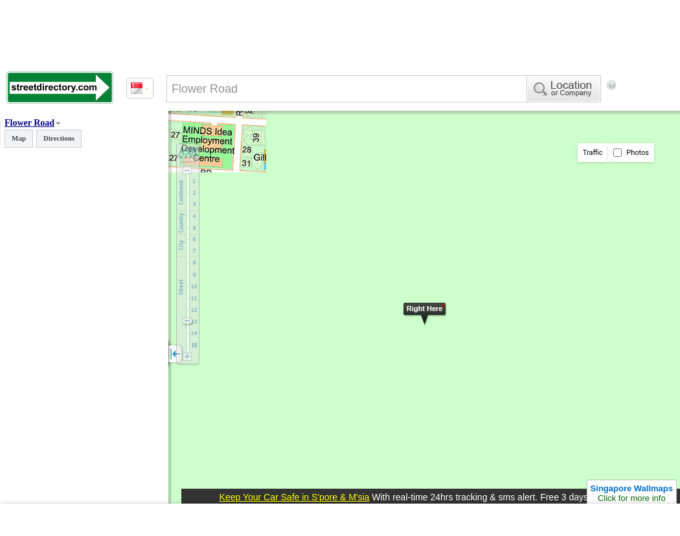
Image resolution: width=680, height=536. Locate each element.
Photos (631, 152)
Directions (58, 138)
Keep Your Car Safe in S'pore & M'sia (295, 497)
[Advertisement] (220, 138)
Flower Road (29, 123)
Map (19, 138)
